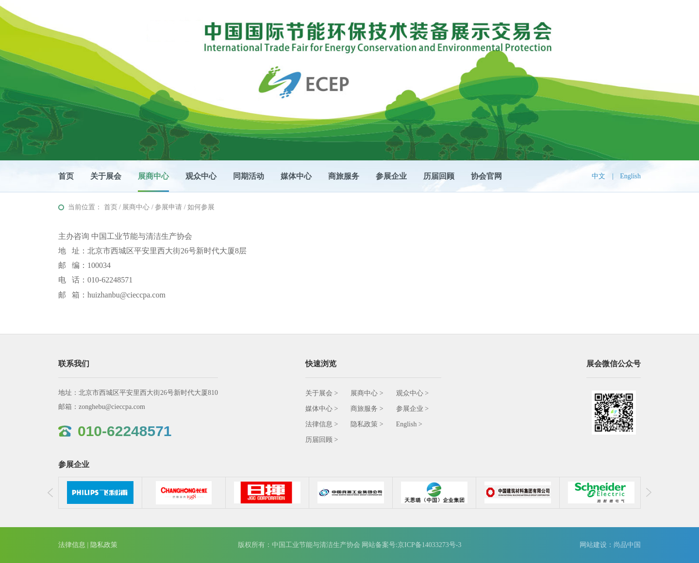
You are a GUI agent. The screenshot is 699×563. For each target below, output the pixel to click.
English (630, 176)
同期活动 (248, 176)
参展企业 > (412, 408)
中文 (598, 176)
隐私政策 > (366, 424)
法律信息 (71, 544)
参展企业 (391, 176)
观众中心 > (412, 393)
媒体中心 (296, 176)
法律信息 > (321, 424)
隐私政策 (103, 544)
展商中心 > (366, 393)
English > (409, 424)
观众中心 (200, 176)
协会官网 (486, 176)
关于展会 (105, 176)
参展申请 (168, 207)
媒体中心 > (321, 408)
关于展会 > (321, 393)
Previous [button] (53, 492)
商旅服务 (343, 176)
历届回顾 (438, 176)
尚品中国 (627, 544)
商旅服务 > (366, 408)
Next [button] (646, 492)
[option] (100, 492)
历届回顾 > (321, 439)
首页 (66, 176)
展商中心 (153, 176)
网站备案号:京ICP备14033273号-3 (411, 544)
